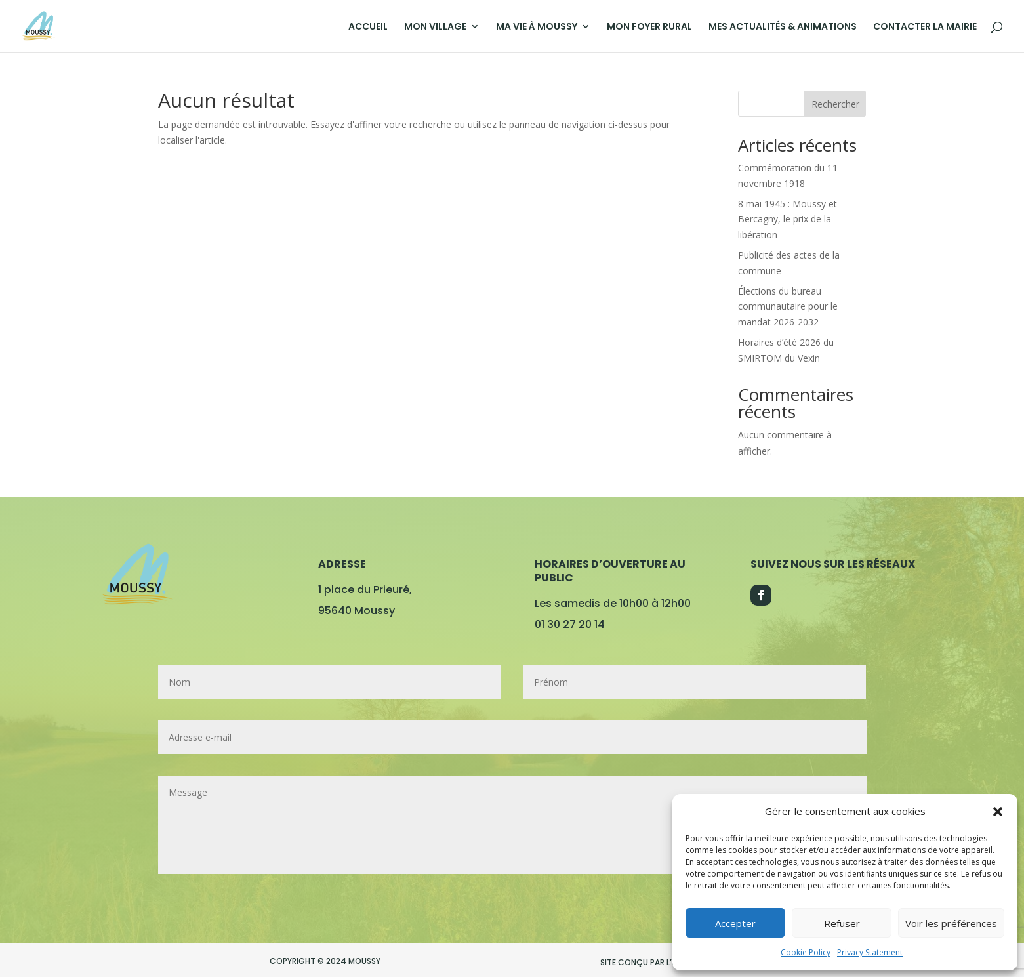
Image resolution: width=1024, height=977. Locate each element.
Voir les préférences (951, 923)
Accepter (735, 923)
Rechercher (835, 104)
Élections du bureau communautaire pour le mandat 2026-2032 (788, 307)
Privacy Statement (870, 952)
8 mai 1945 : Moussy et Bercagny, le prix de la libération (787, 219)
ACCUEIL (368, 27)
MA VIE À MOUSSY (536, 27)
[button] (997, 811)
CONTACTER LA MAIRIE (925, 27)
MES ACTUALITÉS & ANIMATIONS (782, 27)
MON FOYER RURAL (649, 27)
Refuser (842, 923)
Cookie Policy (805, 952)
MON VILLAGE (435, 27)
